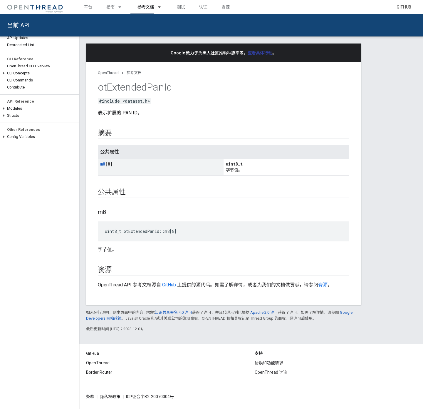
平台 (88, 7)
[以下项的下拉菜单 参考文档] (162, 7)
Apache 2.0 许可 (264, 312)
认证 (203, 7)
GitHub (404, 7)
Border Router (99, 372)
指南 (110, 7)
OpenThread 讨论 (271, 372)
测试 (181, 7)
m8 (102, 164)
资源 (225, 7)
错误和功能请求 (269, 362)
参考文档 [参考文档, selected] (145, 7)
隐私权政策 (110, 396)
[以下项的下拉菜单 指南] (122, 7)
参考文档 (134, 73)
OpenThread (108, 73)
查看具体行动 (260, 53)
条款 (90, 396)
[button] (39, 73)
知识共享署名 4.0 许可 (173, 312)
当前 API (18, 25)
